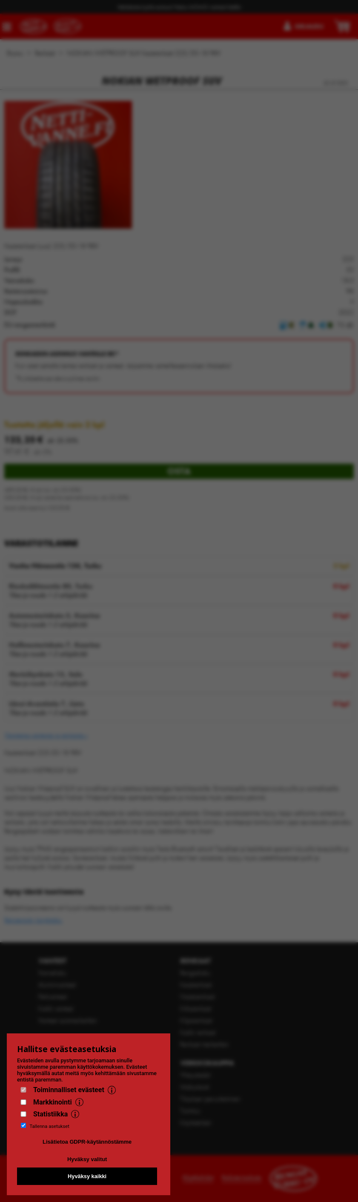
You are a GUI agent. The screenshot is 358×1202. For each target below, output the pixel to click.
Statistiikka (50, 1114)
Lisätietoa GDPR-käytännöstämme (87, 1142)
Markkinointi (52, 1102)
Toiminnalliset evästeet (68, 1090)
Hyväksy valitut (87, 1159)
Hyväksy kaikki (87, 1176)
